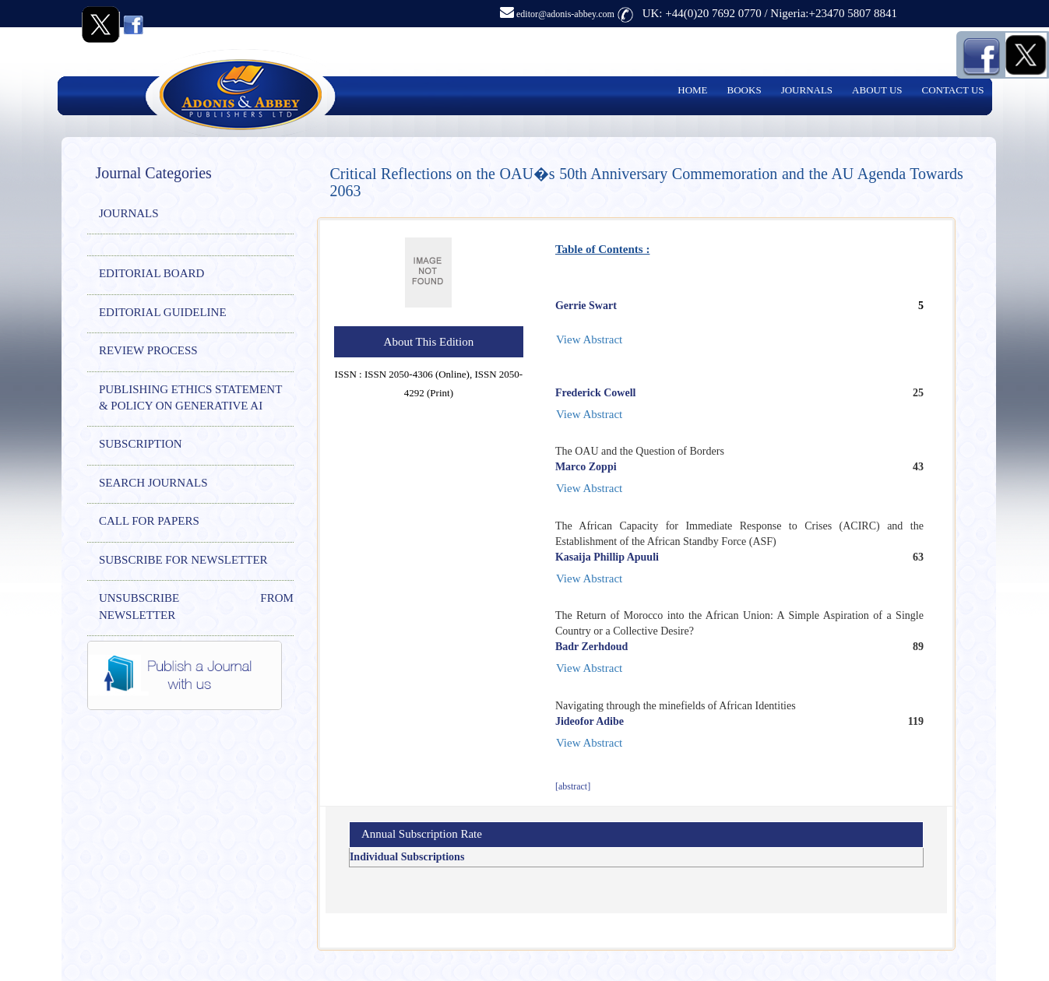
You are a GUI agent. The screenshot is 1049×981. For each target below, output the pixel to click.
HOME (692, 90)
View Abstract (589, 339)
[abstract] (572, 786)
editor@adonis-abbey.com (557, 14)
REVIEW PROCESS (148, 350)
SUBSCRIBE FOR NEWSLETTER (183, 560)
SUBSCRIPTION (140, 444)
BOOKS (744, 90)
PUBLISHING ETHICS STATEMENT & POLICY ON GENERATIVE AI (190, 397)
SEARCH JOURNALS (153, 482)
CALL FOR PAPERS (149, 521)
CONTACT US (953, 90)
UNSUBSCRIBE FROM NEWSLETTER (196, 606)
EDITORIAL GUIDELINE (163, 312)
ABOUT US (877, 90)
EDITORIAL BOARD (151, 273)
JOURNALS (807, 90)
